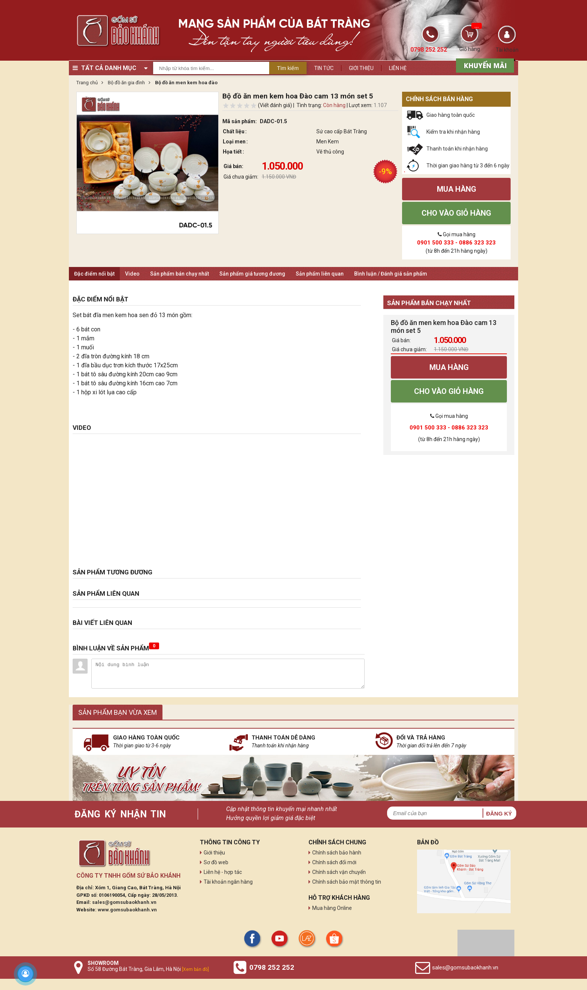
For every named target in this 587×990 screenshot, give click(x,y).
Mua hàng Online (332, 908)
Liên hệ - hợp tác (223, 872)
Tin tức (324, 68)
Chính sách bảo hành (336, 853)
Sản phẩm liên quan (320, 274)
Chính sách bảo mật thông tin (346, 882)
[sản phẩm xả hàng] (484, 65)
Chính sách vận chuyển (339, 872)
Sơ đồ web (216, 862)
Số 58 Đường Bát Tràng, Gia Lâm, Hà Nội (148, 969)
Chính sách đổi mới (334, 862)
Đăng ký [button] (499, 813)
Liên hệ (398, 68)
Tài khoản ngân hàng (228, 882)
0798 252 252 (271, 967)
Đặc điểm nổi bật (94, 274)
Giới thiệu (361, 68)
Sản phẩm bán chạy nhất (179, 274)
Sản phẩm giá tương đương (252, 274)
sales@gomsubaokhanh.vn (124, 902)
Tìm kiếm (288, 68)
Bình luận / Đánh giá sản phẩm (390, 274)
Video (132, 274)
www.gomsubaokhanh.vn (127, 909)
